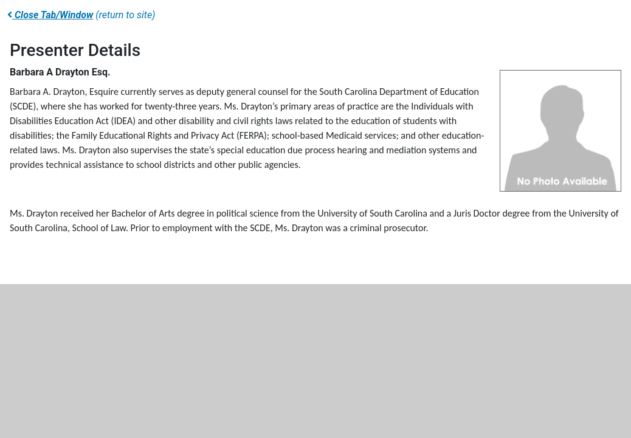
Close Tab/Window (50, 15)
